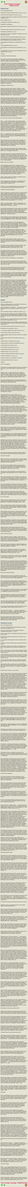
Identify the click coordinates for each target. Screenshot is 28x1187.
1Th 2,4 (7, 34)
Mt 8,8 (23, 1132)
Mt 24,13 (16, 359)
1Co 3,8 (24, 311)
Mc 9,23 (11, 1131)
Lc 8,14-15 (24, 12)
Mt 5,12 (12, 305)
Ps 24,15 (5, 634)
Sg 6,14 (17, 761)
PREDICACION (4, 8)
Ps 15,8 (5, 637)
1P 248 (17, 591)
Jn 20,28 (23, 1133)
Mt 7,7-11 (17, 347)
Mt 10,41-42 (16, 305)
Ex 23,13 (16, 711)
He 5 (23, 26)
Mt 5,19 (22, 343)
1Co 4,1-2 (10, 51)
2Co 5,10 (2, 316)
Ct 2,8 (12, 628)
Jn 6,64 (6, 18)
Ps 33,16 (13, 767)
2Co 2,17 (24, 37)
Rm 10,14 (14, 31)
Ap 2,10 (23, 326)
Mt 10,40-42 (17, 341)
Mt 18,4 (2, 335)
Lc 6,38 (12, 355)
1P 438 (10, 524)
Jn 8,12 (9, 351)
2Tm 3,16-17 (19, 40)
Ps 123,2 (6, 657)
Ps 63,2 (6, 652)
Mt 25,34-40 (21, 337)
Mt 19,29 (22, 308)
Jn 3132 (13, 351)
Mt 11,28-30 (17, 332)
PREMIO (3, 300)
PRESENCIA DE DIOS (6, 623)
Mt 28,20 (2, 644)
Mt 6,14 (15, 345)
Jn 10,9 (16, 351)
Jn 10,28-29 (19, 357)
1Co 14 (9, 20)
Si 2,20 (2, 640)
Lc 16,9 (15, 355)
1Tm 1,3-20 (22, 29)
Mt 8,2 (11, 1128)
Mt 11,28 (22, 330)
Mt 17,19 (16, 328)
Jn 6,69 (20, 14)
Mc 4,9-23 (20, 12)
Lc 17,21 (15, 868)
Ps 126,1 (4, 985)
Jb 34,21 (15, 631)
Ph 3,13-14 (15, 320)
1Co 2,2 (7, 156)
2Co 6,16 (11, 869)
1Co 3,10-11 (14, 45)
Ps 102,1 (20, 891)
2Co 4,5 (4, 34)
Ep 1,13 (18, 22)
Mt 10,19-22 (16, 349)
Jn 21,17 (20, 1129)
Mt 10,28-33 (21, 353)
